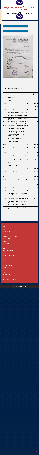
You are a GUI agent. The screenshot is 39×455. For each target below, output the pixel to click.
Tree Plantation (6, 275)
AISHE (4, 263)
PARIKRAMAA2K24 (6, 241)
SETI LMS (5, 248)
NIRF (4, 233)
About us (5, 226)
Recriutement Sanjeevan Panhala (9, 255)
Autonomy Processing (7, 245)
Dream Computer (22, 286)
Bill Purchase (5, 277)
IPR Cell (4, 246)
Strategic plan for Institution (8, 250)
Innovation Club (6, 243)
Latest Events (5, 257)
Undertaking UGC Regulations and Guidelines (11, 279)
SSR (4, 260)
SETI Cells (5, 251)
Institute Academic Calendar (8, 267)
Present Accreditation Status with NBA (10, 236)
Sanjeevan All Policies (7, 274)
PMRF (4, 258)
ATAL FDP (5, 272)
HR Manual (5, 234)
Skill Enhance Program (7, 270)
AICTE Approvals (6, 229)
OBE (4, 262)
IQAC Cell (5, 239)
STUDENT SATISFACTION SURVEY (9, 265)
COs (4, 253)
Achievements (5, 269)
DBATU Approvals (6, 238)
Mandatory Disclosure (7, 231)
